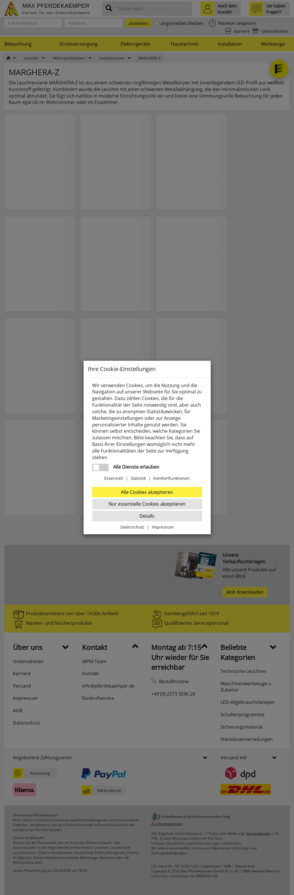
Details (147, 516)
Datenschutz (132, 527)
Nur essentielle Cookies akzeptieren (147, 504)
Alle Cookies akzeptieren (147, 492)
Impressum (163, 527)
